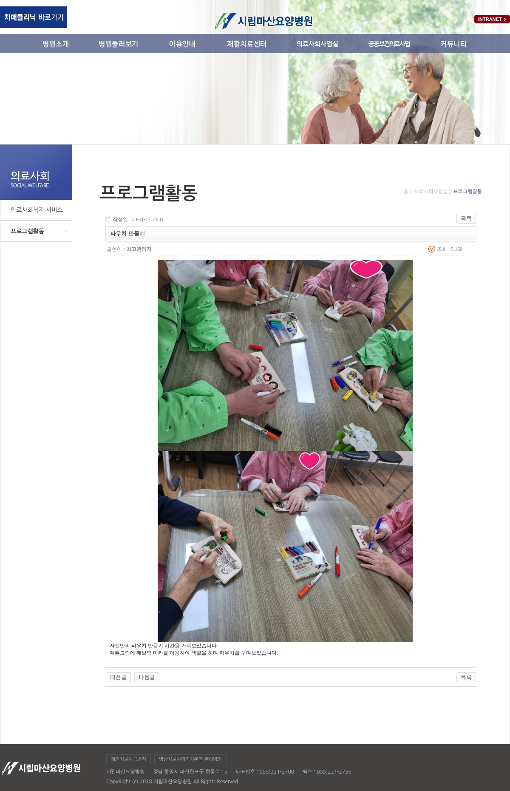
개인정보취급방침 (128, 759)
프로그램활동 (27, 231)
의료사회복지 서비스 (36, 210)
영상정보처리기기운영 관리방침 (190, 759)
